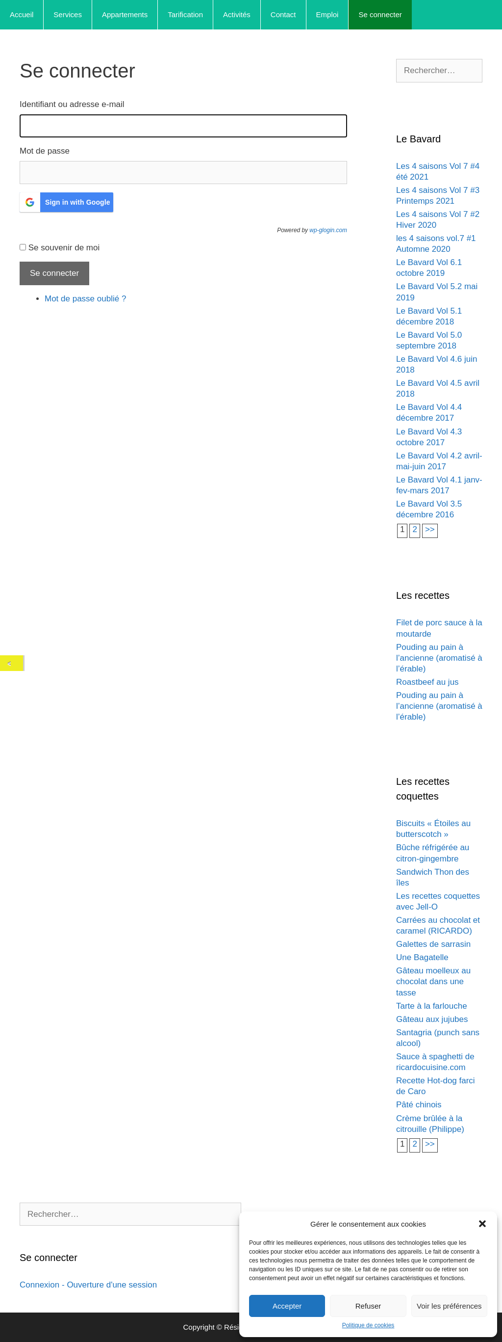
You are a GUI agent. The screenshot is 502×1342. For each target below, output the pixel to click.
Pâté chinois (419, 1104)
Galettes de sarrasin (433, 944)
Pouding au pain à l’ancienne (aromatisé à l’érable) (439, 658)
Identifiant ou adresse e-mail (72, 104)
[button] (482, 1224)
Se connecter (380, 14)
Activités (237, 14)
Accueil (21, 14)
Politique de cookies (368, 1325)
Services (67, 14)
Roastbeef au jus (427, 682)
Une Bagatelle (422, 957)
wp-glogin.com (328, 230)
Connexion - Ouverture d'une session (88, 1284)
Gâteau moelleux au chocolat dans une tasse (433, 981)
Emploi (327, 14)
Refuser (368, 1306)
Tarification (185, 14)
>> (430, 529)
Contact (283, 14)
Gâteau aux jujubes (432, 1019)
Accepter (287, 1306)
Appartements (125, 14)
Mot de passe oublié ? (85, 298)
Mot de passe (45, 151)
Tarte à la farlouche (431, 1006)
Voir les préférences (449, 1306)
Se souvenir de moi (64, 247)
